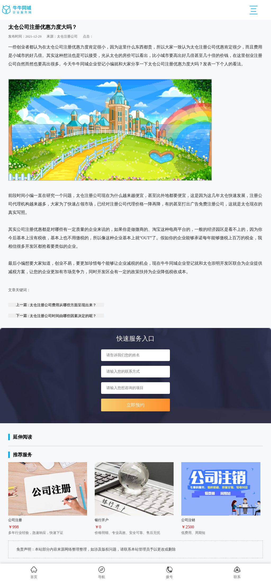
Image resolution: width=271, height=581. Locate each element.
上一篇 (56, 305)
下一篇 (56, 316)
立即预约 (135, 405)
